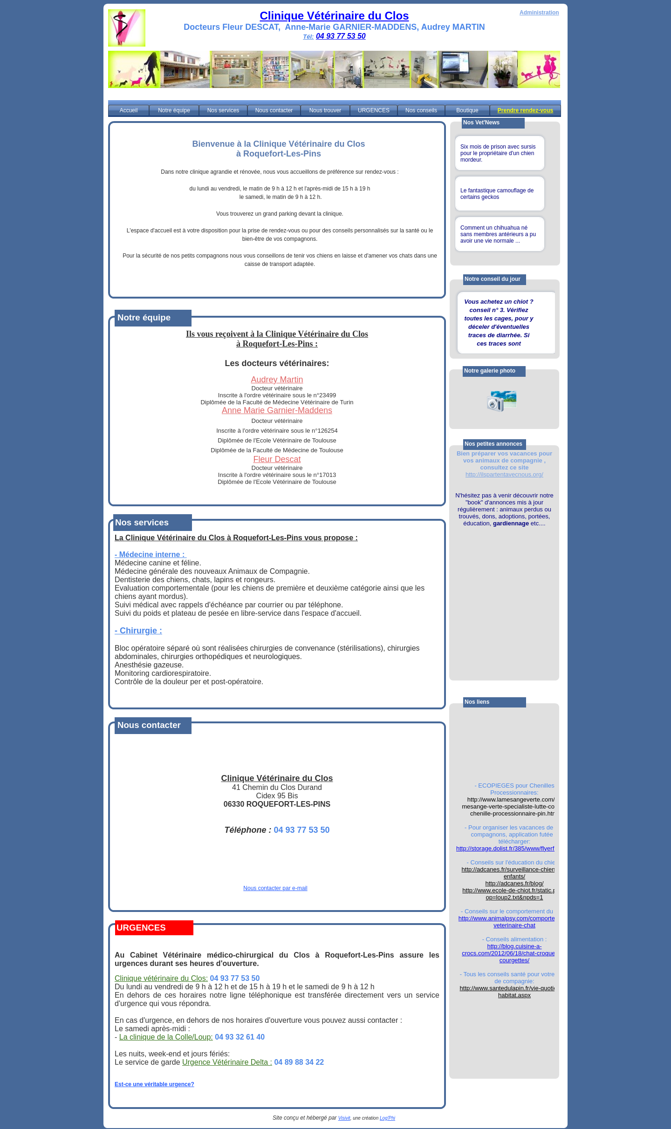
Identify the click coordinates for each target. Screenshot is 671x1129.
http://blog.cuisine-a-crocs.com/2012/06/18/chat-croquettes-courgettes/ (514, 953)
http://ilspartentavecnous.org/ (504, 474)
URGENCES (374, 110)
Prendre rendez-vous (525, 110)
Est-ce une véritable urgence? (154, 1084)
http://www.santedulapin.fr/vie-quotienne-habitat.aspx (514, 992)
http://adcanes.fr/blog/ (514, 883)
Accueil (129, 110)
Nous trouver (325, 110)
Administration (539, 12)
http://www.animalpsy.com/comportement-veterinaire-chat (514, 922)
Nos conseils (421, 110)
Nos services (223, 110)
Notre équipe (174, 110)
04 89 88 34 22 (299, 1062)
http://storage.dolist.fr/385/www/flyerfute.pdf (514, 848)
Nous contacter (274, 110)
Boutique (467, 110)
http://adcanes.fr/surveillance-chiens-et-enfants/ (515, 873)
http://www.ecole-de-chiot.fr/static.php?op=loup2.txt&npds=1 (514, 894)
